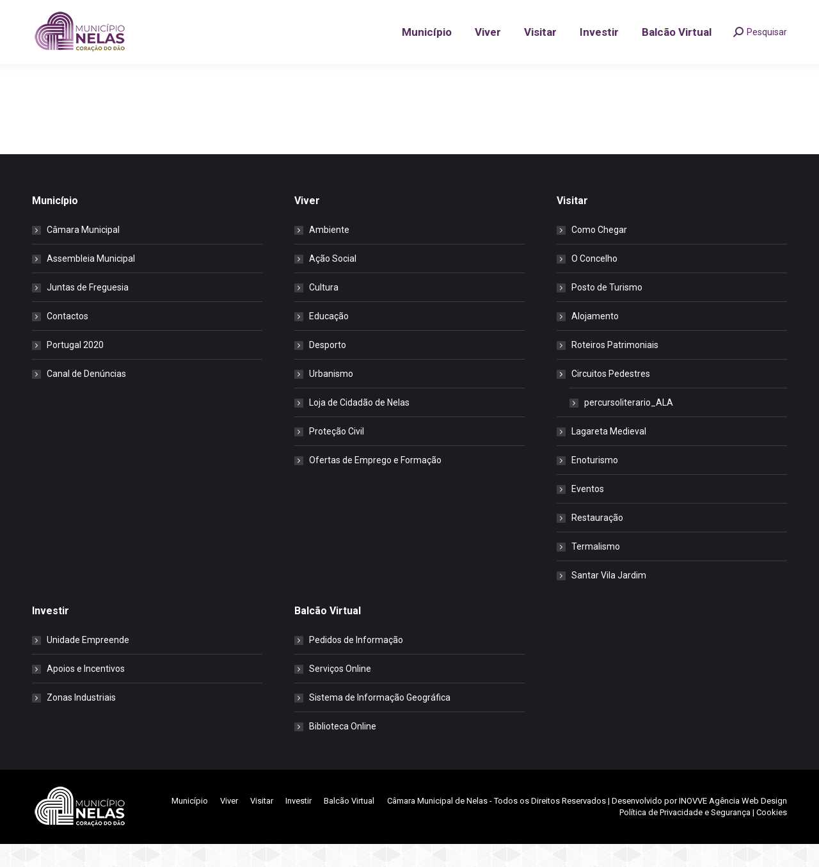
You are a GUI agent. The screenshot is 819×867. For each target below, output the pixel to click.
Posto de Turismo (606, 310)
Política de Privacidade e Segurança (685, 835)
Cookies (771, 835)
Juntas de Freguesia (88, 310)
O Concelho (594, 281)
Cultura (323, 310)
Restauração (597, 541)
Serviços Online (340, 692)
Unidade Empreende (88, 663)
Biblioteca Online (342, 749)
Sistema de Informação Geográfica (379, 720)
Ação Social (332, 281)
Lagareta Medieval (608, 454)
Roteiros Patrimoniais (614, 368)
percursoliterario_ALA (628, 425)
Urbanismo (331, 397)
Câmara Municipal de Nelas (437, 824)
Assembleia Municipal (91, 281)
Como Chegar (599, 253)
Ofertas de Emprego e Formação (375, 483)
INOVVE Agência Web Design (733, 824)
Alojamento (595, 339)
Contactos (67, 339)
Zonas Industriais (81, 720)
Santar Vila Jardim (608, 598)
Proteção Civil (336, 454)
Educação (329, 339)
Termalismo (595, 569)
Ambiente (329, 253)
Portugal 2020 (75, 368)
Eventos (587, 512)
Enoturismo (594, 483)
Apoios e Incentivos (86, 692)
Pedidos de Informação (356, 663)
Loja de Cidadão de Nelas (359, 425)
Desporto (327, 368)
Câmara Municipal (83, 253)
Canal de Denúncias (86, 397)
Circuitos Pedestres (604, 397)
